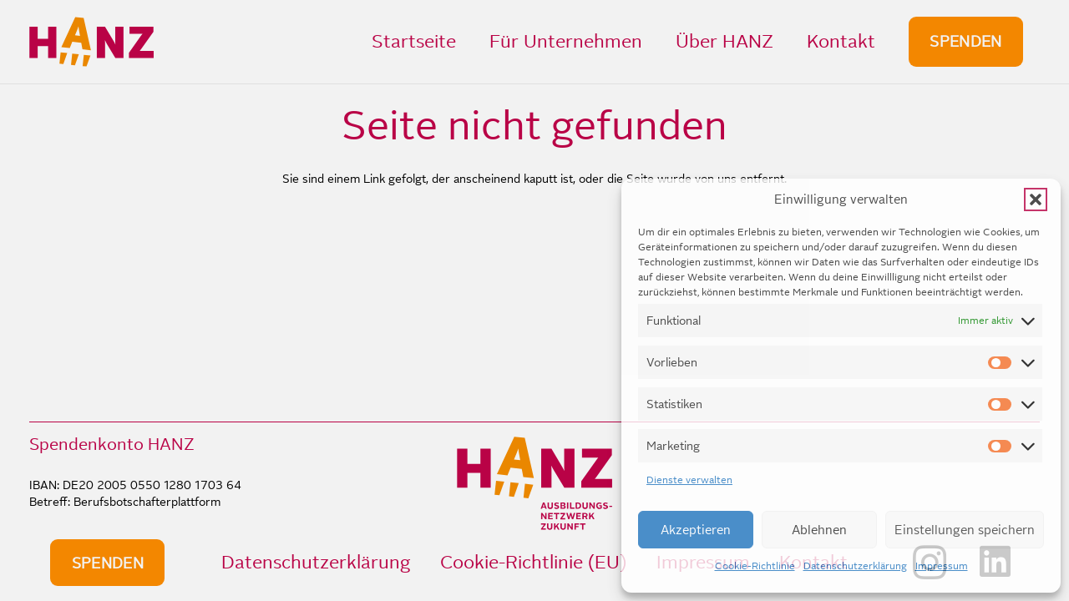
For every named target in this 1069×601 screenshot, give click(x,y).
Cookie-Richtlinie (755, 566)
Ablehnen (819, 530)
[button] (1035, 199)
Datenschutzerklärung (855, 566)
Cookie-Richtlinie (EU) (533, 562)
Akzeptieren (696, 530)
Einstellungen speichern (964, 530)
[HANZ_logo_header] (91, 42)
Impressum (941, 566)
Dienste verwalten (689, 480)
